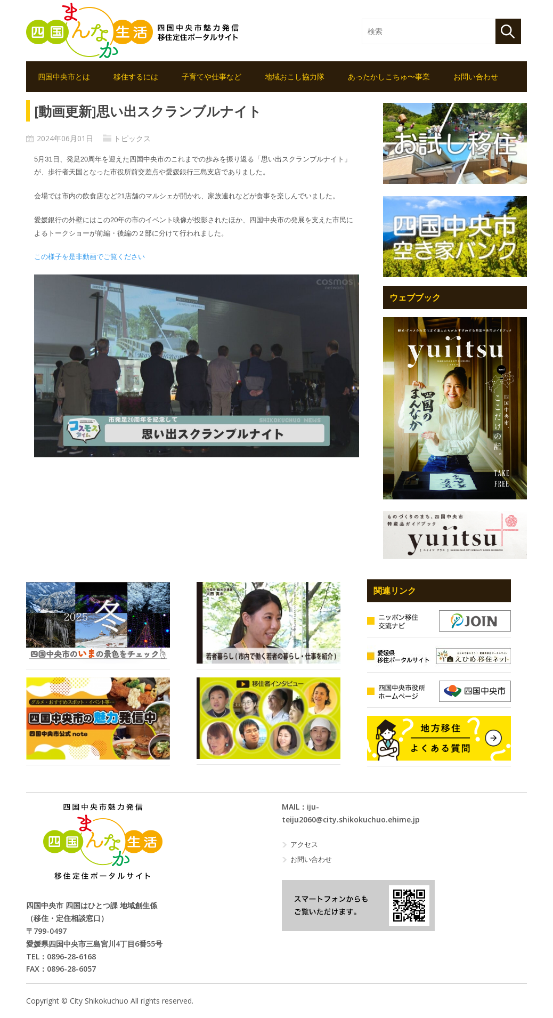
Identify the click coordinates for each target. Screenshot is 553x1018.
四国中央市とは (64, 76)
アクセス (304, 844)
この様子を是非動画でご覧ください (89, 257)
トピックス (132, 138)
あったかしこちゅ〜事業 (389, 76)
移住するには (135, 76)
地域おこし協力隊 (294, 76)
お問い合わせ (475, 76)
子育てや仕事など (211, 76)
